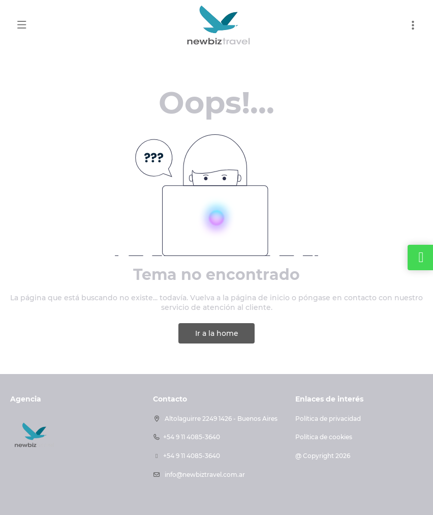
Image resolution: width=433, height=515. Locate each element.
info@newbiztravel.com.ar (204, 474)
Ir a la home (216, 333)
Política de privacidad (328, 418)
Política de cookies (323, 437)
